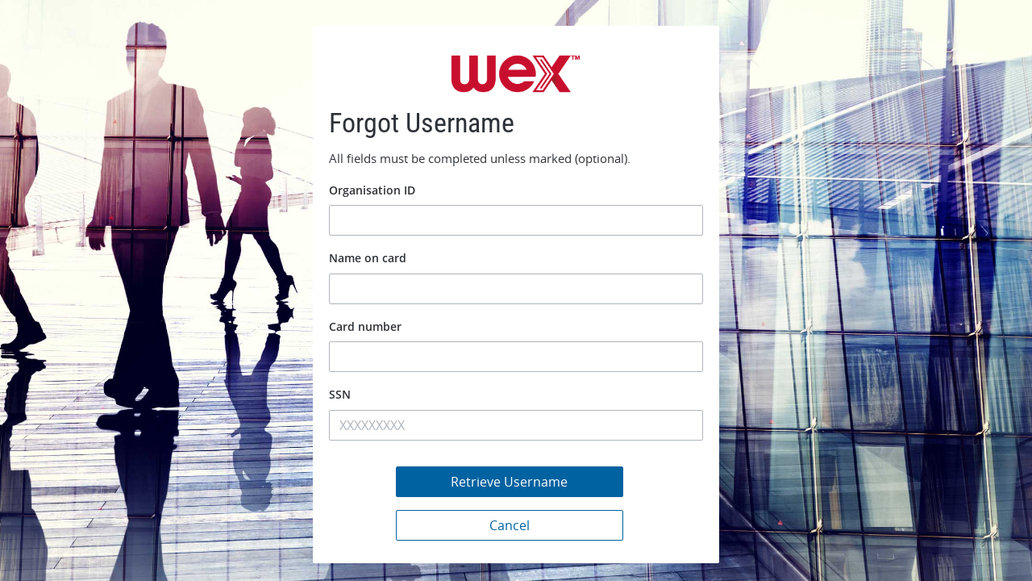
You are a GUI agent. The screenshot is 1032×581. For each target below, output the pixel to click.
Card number (365, 326)
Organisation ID (372, 190)
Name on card (367, 257)
